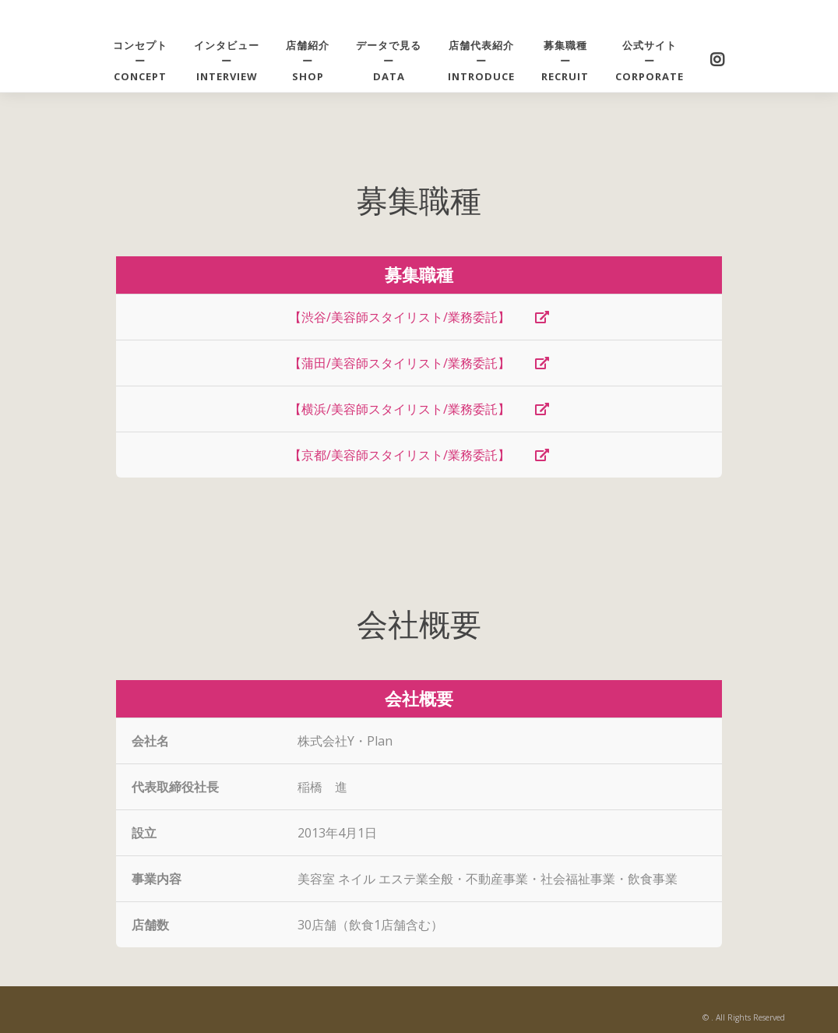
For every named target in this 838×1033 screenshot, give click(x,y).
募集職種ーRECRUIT (565, 60)
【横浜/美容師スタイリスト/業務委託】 (419, 409)
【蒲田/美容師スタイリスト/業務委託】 (419, 363)
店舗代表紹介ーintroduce (481, 60)
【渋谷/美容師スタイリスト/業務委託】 (419, 317)
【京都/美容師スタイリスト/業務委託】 (419, 455)
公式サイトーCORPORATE (649, 60)
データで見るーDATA (388, 60)
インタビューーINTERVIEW (226, 60)
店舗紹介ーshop (307, 60)
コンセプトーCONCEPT (140, 60)
